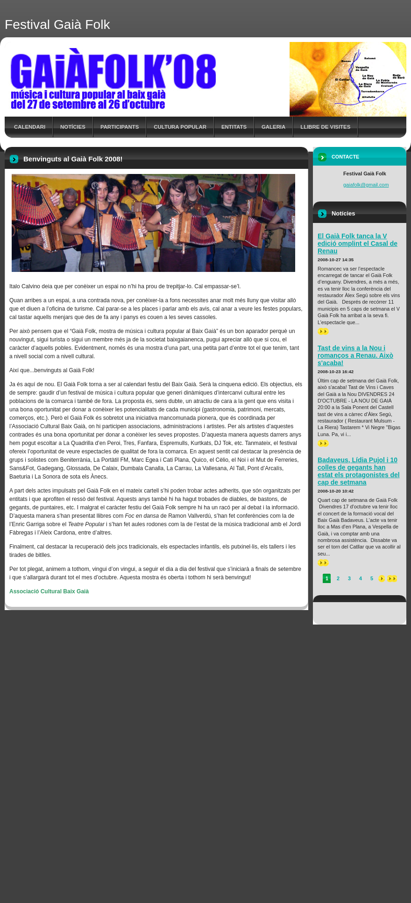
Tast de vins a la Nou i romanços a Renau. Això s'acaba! (355, 355)
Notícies (72, 127)
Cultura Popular (180, 127)
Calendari (29, 127)
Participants (119, 127)
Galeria (273, 127)
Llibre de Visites (325, 127)
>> (323, 331)
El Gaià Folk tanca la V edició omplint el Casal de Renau (357, 243)
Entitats (234, 127)
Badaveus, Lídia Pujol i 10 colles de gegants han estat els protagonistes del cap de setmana (359, 471)
